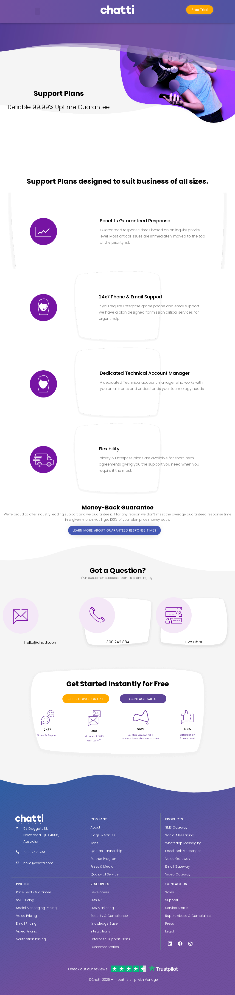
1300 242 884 (117, 642)
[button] (37, 11)
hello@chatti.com (40, 642)
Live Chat (194, 642)
